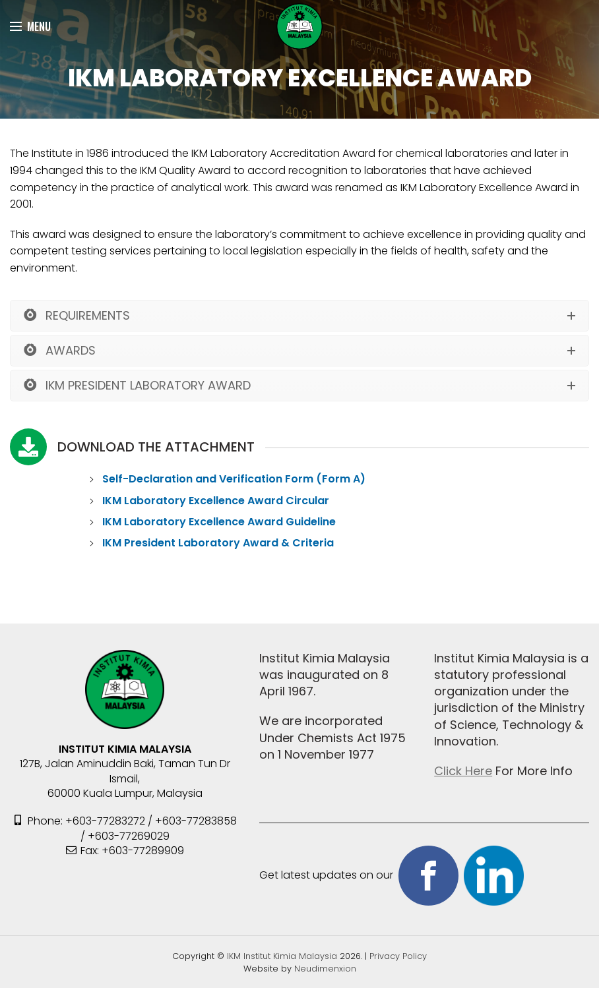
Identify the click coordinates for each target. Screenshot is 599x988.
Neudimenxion (325, 968)
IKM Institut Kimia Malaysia (283, 956)
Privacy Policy (398, 956)
